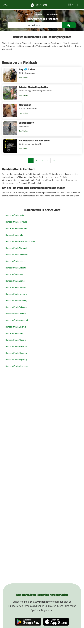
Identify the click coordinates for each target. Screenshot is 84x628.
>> (53, 160)
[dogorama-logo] (39, 5)
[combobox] (35, 25)
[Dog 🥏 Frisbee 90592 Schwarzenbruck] (42, 75)
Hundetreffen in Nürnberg (16, 301)
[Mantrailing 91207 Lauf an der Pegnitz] (42, 110)
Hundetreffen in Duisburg (16, 307)
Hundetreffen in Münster (15, 340)
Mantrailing (25, 105)
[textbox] (35, 25)
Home (28, 14)
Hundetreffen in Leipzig (15, 261)
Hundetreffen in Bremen (15, 281)
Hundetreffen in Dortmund (16, 268)
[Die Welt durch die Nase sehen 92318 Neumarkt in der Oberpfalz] (42, 146)
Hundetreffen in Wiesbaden (16, 366)
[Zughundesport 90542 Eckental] (42, 128)
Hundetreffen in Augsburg (16, 360)
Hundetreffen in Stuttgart (16, 248)
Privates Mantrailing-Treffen (33, 87)
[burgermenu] (5, 5)
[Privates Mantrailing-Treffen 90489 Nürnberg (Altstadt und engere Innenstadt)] (42, 92)
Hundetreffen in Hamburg (16, 222)
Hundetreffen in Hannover (16, 294)
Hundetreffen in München (16, 228)
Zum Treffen (23, 78)
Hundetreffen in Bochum (15, 314)
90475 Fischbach (52, 14)
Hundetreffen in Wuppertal (16, 320)
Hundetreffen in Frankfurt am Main (20, 241)
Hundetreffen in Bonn (14, 333)
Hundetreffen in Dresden (15, 287)
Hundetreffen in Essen (14, 274)
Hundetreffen (38, 14)
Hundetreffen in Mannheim (16, 353)
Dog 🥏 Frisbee (27, 69)
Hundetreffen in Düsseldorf (16, 255)
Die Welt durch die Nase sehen (34, 140)
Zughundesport (26, 122)
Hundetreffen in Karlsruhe (16, 346)
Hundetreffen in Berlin (14, 215)
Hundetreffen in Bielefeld (15, 327)
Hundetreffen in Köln (14, 235)
